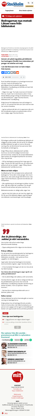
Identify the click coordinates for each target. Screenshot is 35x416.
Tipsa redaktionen (17, 391)
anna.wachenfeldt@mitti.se (17, 353)
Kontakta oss (17, 389)
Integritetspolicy (17, 396)
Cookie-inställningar (17, 398)
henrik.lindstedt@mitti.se (16, 361)
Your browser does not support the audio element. (13, 77)
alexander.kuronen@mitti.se (17, 345)
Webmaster (17, 394)
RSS (5, 413)
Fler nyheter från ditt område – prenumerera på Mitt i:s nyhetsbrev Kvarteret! (15, 335)
